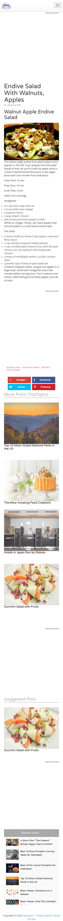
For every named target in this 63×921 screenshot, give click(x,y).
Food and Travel (31, 367)
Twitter (21, 387)
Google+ (21, 379)
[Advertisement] (31, 46)
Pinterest (46, 387)
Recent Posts (30, 833)
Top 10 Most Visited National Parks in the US (29, 447)
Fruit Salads (13, 370)
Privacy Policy (44, 915)
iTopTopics (28, 915)
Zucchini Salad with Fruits (21, 606)
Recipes (46, 367)
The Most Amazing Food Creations (27, 502)
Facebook (45, 379)
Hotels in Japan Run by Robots (24, 552)
